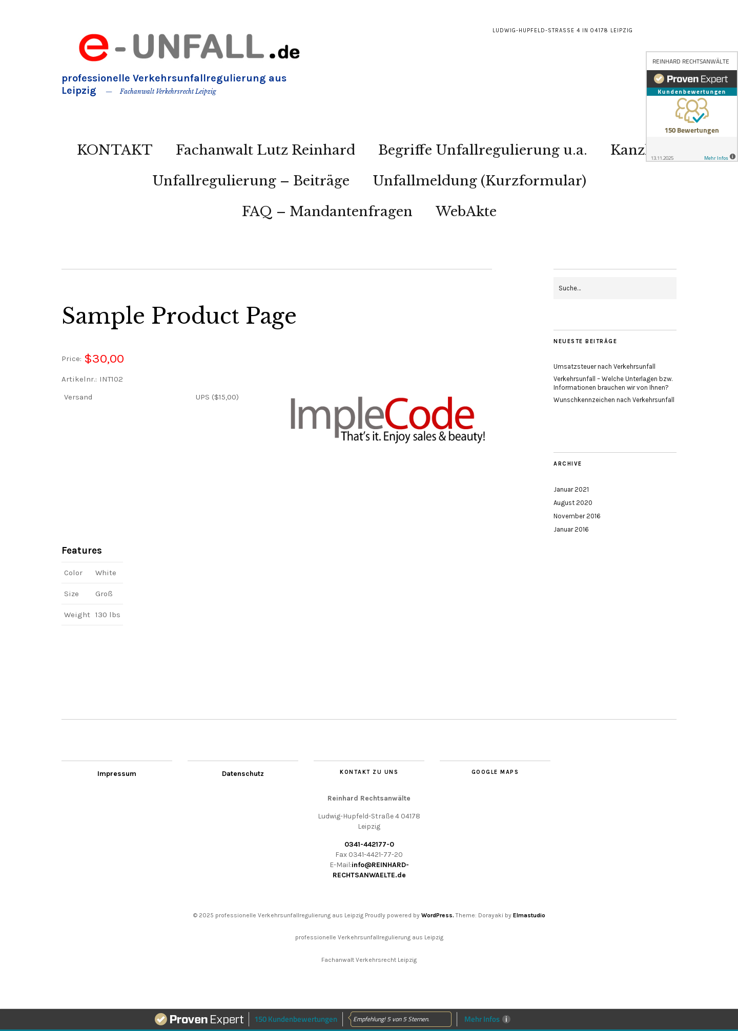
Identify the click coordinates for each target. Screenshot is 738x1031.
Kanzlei (635, 150)
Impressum (116, 773)
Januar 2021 (571, 489)
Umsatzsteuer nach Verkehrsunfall (604, 366)
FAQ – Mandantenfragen (327, 211)
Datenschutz (243, 773)
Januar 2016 (571, 529)
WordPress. (437, 915)
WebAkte (466, 211)
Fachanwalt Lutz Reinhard (265, 150)
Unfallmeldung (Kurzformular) (479, 181)
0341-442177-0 (369, 844)
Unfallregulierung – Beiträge (251, 181)
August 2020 (573, 503)
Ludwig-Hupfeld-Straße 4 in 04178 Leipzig (563, 30)
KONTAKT (115, 150)
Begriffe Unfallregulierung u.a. (482, 150)
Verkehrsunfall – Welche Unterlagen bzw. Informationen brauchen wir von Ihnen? (613, 383)
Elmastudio (529, 915)
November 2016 (577, 516)
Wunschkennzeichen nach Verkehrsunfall (614, 400)
